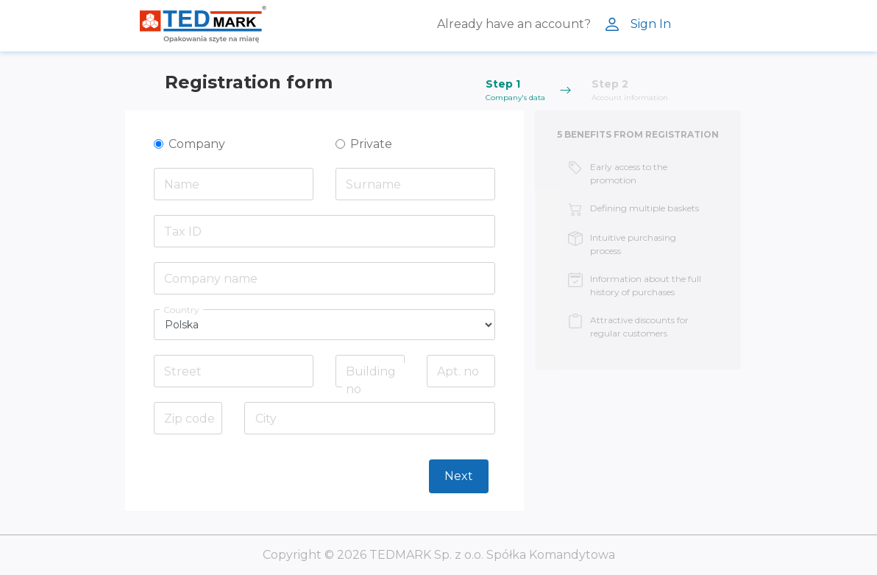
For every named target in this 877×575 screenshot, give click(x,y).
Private (371, 144)
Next (458, 476)
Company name (211, 279)
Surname (373, 184)
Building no (371, 380)
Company (196, 144)
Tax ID (183, 232)
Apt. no (458, 371)
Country (181, 309)
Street (183, 371)
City (266, 419)
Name (181, 184)
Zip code (189, 419)
